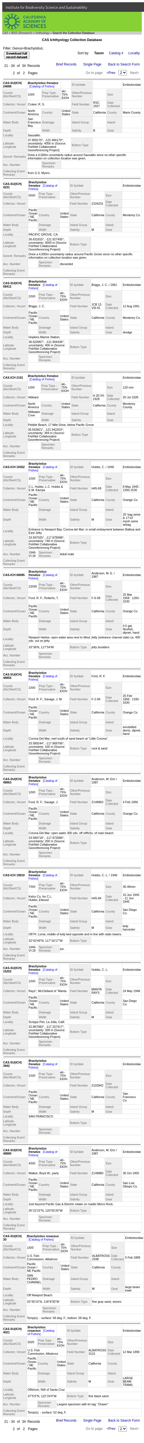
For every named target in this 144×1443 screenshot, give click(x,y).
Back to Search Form (124, 64)
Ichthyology (42, 33)
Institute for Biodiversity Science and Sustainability (46, 7)
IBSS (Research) (21, 33)
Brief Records (66, 64)
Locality (134, 53)
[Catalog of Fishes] (41, 86)
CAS (5, 33)
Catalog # (116, 53)
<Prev (111, 73)
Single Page (92, 64)
